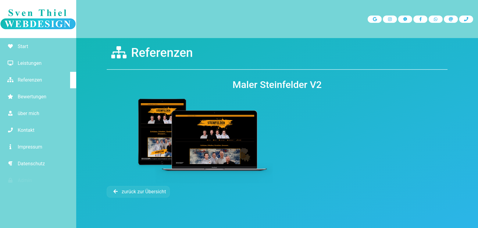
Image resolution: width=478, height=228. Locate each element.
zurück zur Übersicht (138, 192)
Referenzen (22, 80)
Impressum (22, 147)
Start (15, 46)
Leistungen (22, 63)
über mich (21, 113)
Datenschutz (24, 164)
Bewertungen (24, 97)
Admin (17, 180)
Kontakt (18, 130)
